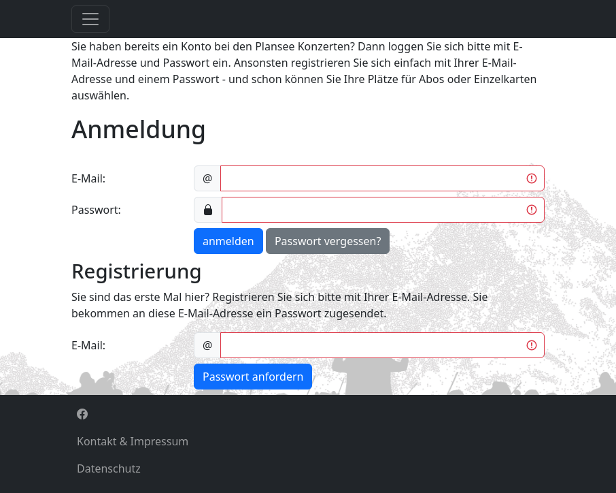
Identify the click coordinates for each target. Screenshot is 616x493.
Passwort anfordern (253, 376)
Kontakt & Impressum (132, 441)
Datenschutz (109, 468)
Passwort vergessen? (328, 241)
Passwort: (96, 209)
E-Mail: (88, 178)
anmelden (228, 241)
